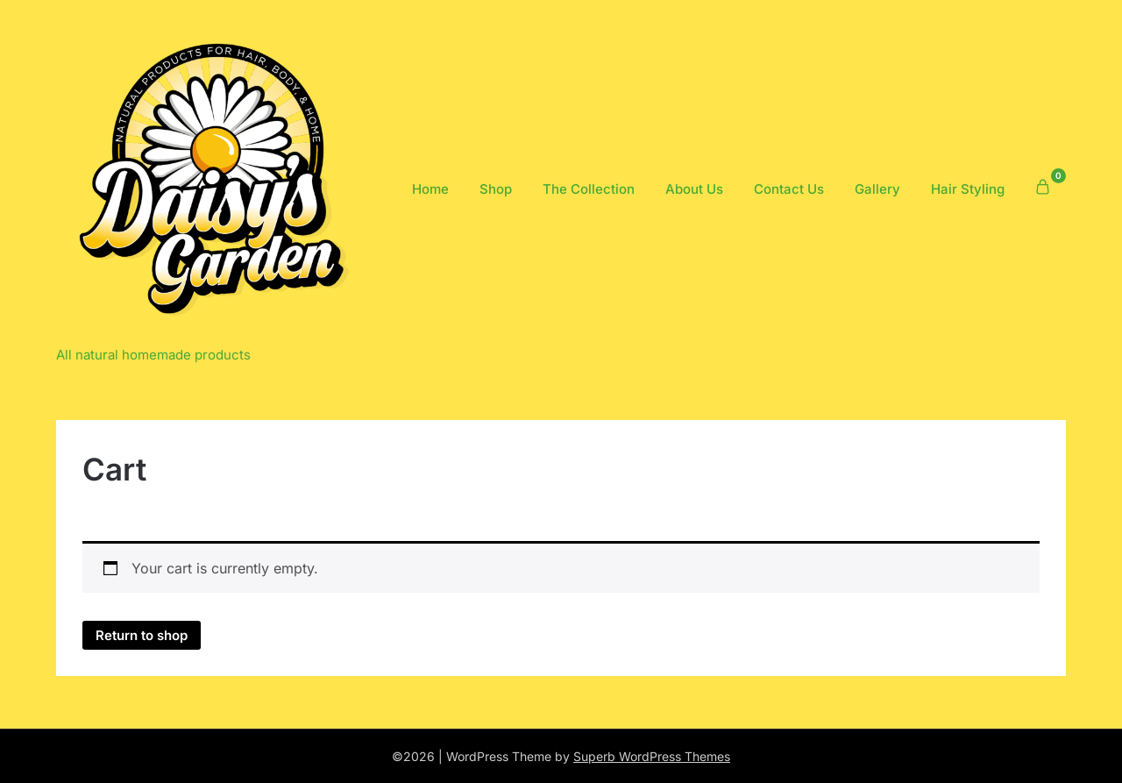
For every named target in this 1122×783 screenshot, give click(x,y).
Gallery (877, 189)
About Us (694, 189)
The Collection (589, 189)
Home (430, 189)
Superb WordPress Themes (651, 756)
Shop (495, 189)
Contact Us (789, 189)
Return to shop (142, 635)
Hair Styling (968, 189)
